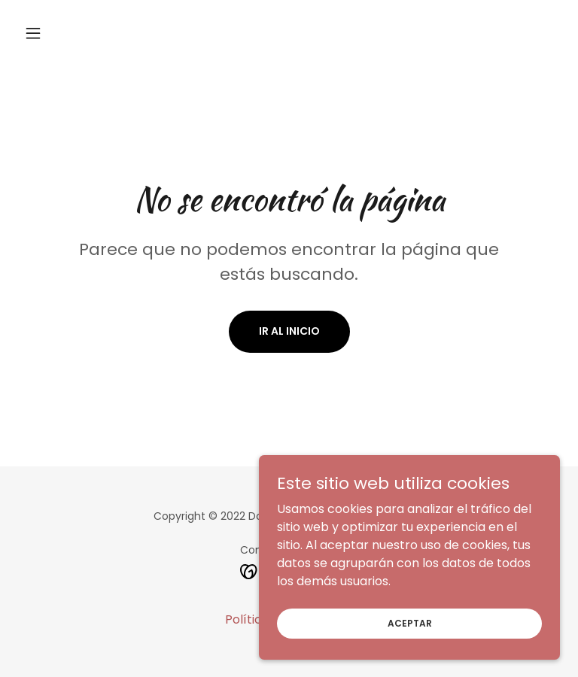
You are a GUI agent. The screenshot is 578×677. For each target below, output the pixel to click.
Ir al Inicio (289, 330)
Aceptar (410, 653)
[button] (58, 33)
